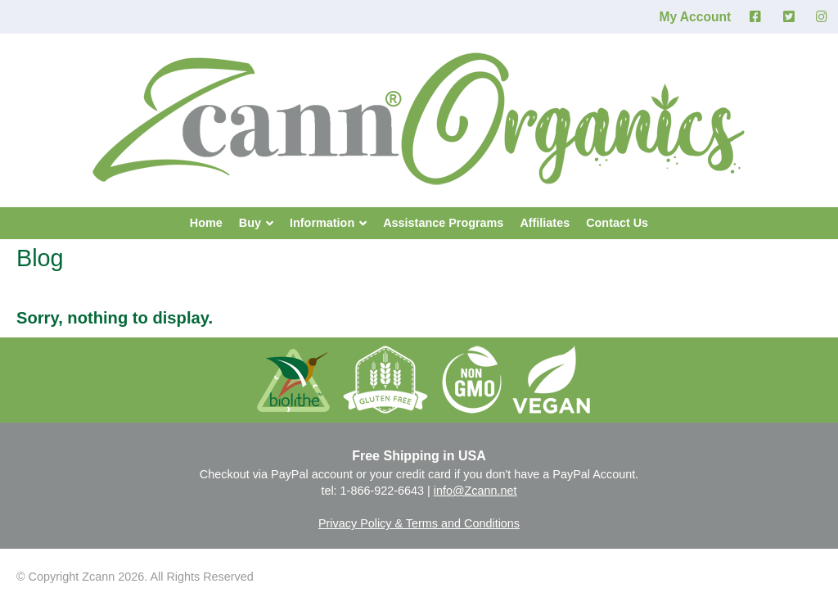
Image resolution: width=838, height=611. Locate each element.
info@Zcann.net (475, 490)
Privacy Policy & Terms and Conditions (419, 523)
